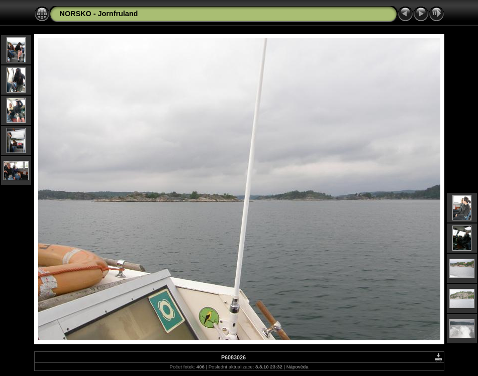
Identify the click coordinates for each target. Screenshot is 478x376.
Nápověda (297, 366)
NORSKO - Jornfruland (99, 14)
